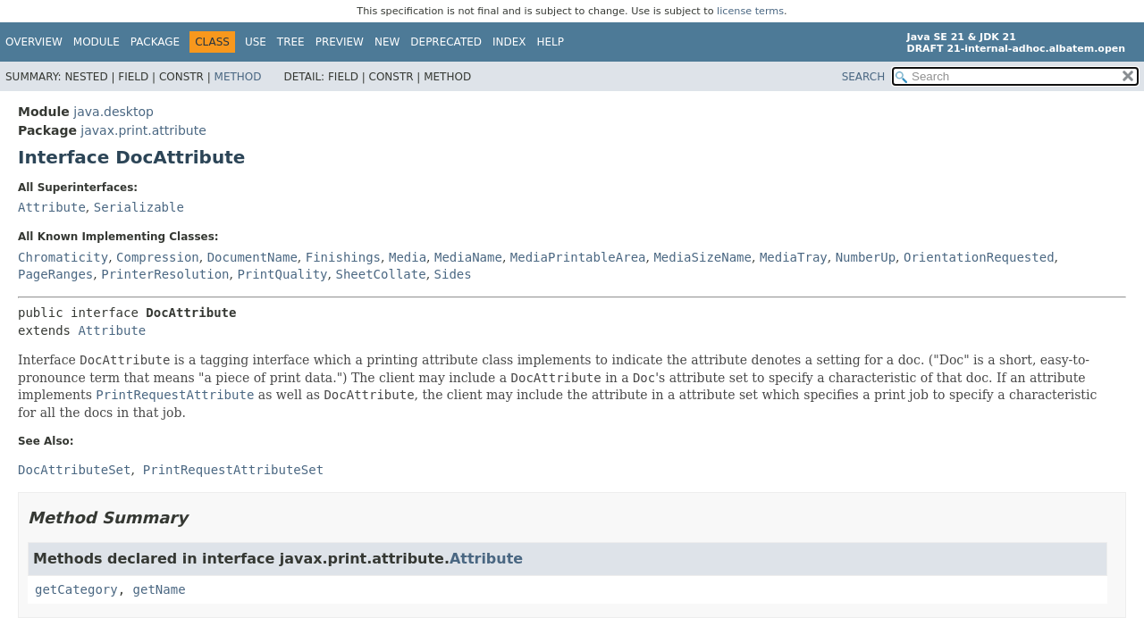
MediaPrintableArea (578, 257)
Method (238, 77)
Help (551, 42)
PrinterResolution (165, 274)
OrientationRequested (979, 257)
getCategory (76, 589)
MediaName (468, 257)
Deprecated (446, 42)
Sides (453, 274)
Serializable (139, 207)
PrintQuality (282, 274)
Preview (339, 42)
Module (96, 42)
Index (509, 42)
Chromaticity (63, 257)
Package (155, 42)
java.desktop (113, 111)
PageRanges (55, 274)
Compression (157, 257)
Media (407, 257)
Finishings (343, 257)
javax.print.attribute (143, 130)
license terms (750, 11)
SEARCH (864, 77)
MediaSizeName (702, 257)
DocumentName (252, 257)
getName (159, 589)
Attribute (52, 207)
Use (255, 42)
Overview (34, 42)
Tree (291, 42)
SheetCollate (380, 274)
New (387, 42)
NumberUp (866, 257)
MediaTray (794, 257)
